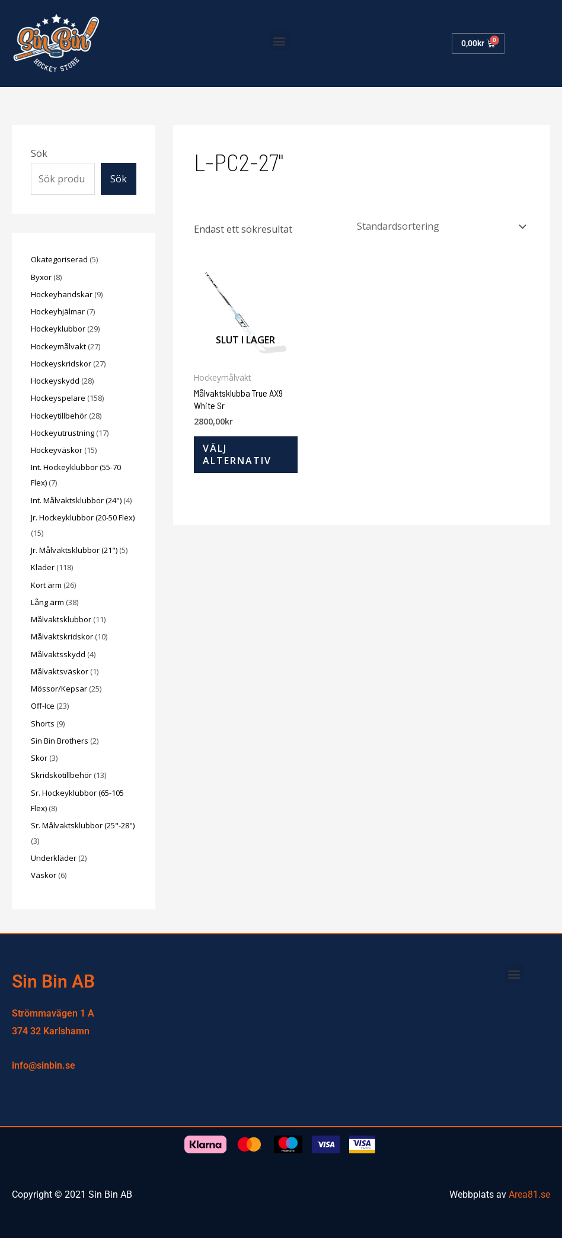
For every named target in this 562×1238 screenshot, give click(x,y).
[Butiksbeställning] (439, 226)
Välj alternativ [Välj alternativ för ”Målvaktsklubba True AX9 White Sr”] (237, 454)
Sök (39, 153)
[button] (279, 40)
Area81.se (529, 1194)
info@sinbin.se (43, 1065)
